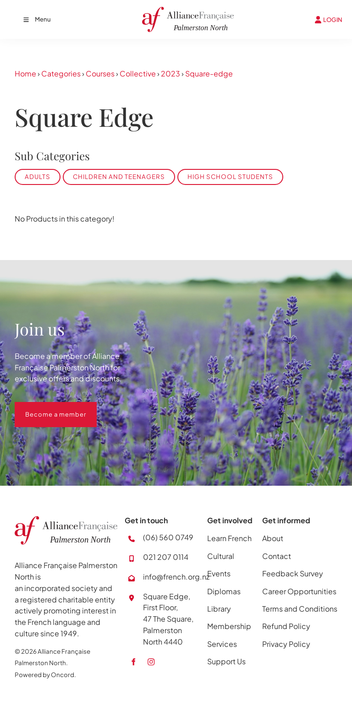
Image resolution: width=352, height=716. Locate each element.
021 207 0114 (165, 557)
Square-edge (209, 73)
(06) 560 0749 (168, 537)
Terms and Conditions (299, 608)
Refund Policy (286, 626)
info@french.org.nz (176, 576)
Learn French (229, 538)
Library (219, 608)
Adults (37, 176)
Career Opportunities (299, 591)
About (272, 538)
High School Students (230, 176)
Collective (138, 73)
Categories (61, 73)
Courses (100, 73)
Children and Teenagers (119, 176)
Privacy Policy (286, 644)
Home (25, 73)
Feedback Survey (292, 573)
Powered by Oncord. (45, 674)
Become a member (45, 407)
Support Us (226, 661)
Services (222, 644)
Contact (276, 556)
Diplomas (224, 591)
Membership (229, 626)
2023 (170, 73)
